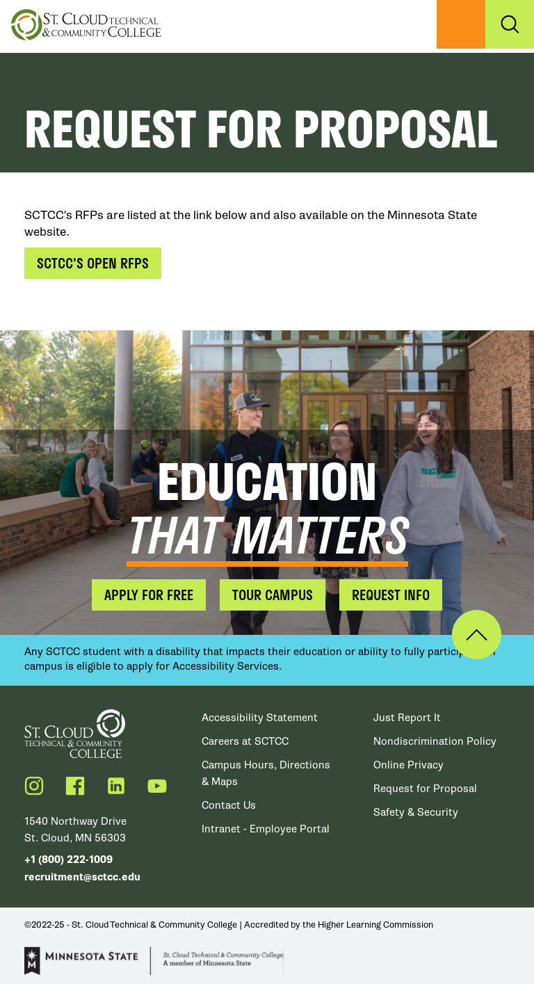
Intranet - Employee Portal (266, 829)
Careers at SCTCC (245, 741)
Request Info (391, 594)
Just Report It (407, 717)
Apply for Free (148, 594)
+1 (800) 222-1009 (68, 859)
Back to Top (476, 634)
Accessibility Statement (260, 717)
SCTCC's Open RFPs (93, 262)
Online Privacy (408, 765)
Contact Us (229, 805)
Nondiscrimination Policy (434, 741)
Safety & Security (415, 812)
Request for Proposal (425, 788)
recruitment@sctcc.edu (82, 877)
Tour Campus (272, 594)
